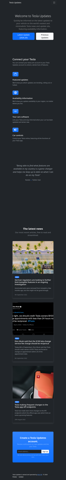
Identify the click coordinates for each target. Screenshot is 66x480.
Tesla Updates (15, 2)
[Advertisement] (33, 194)
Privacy (15, 477)
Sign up (45, 452)
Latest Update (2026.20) (24, 36)
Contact (21, 477)
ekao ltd (39, 474)
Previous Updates (44, 36)
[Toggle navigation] (54, 2)
